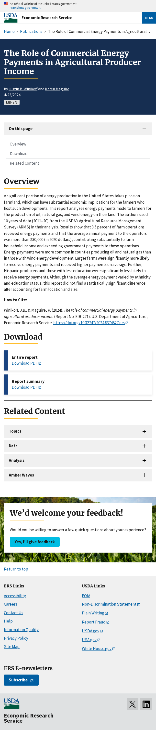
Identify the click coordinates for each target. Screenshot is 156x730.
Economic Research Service (47, 17)
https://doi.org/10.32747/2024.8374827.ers (89, 322)
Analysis (16, 460)
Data (13, 446)
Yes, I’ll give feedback (35, 541)
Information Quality (21, 629)
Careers (10, 604)
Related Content (24, 163)
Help (8, 621)
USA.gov (89, 639)
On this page (21, 128)
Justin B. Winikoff (23, 88)
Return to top (16, 569)
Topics (15, 431)
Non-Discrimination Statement (109, 604)
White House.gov (96, 648)
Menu (149, 17)
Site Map (12, 646)
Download (19, 153)
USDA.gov (90, 631)
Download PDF (25, 363)
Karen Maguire (57, 88)
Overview (18, 144)
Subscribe (18, 680)
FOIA (86, 595)
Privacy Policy (16, 638)
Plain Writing (93, 613)
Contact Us (13, 612)
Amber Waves (21, 475)
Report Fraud (94, 622)
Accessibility (15, 595)
